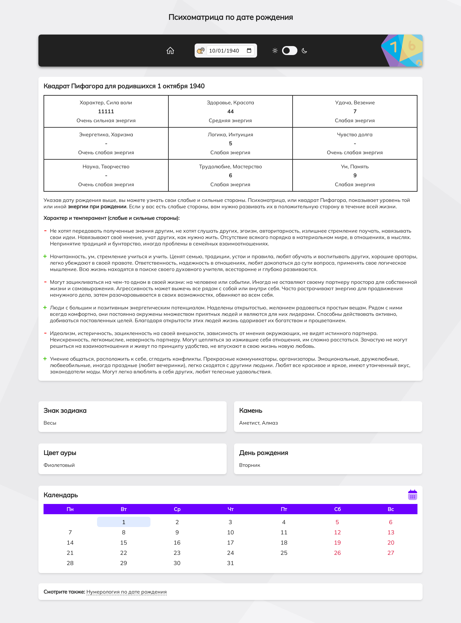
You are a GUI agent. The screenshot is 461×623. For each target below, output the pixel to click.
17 (230, 542)
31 (230, 563)
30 (177, 563)
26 (337, 552)
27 (390, 552)
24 (230, 552)
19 (337, 542)
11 (283, 532)
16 (177, 542)
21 (70, 552)
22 (123, 552)
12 (337, 532)
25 (283, 552)
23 (177, 552)
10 (230, 532)
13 (390, 532)
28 (70, 563)
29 (123, 563)
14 (70, 542)
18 (283, 542)
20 (390, 542)
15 (123, 542)
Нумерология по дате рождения (126, 591)
